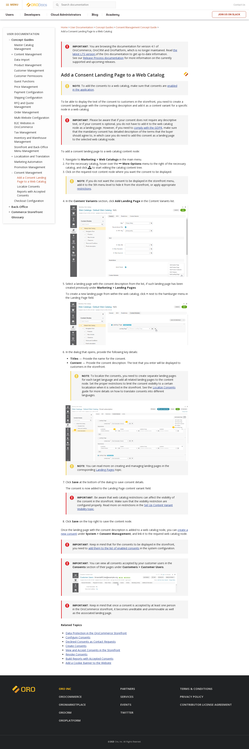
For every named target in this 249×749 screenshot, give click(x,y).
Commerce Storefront (25, 212)
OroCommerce (70, 697)
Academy (112, 15)
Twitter (126, 712)
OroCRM (65, 712)
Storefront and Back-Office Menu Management (31, 149)
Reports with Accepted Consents (31, 193)
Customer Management (29, 70)
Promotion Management (29, 167)
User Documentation (81, 27)
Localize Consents (28, 186)
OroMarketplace (72, 704)
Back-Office (18, 207)
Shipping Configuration (28, 97)
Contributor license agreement (206, 704)
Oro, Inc (118, 741)
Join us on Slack (229, 14)
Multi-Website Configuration (31, 117)
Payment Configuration (28, 92)
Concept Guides (104, 27)
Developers (32, 15)
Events (125, 704)
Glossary (17, 217)
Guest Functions (24, 81)
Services (126, 697)
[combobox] (84, 5)
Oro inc (65, 689)
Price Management (26, 87)
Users (10, 15)
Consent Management (27, 173)
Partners (127, 689)
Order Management (26, 112)
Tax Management (25, 132)
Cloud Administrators (66, 15)
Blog (95, 15)
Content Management (27, 54)
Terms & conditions (196, 689)
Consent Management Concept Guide (136, 27)
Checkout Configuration (29, 201)
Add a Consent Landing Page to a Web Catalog (31, 179)
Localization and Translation (31, 156)
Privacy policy (191, 697)
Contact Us (239, 4)
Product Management (28, 65)
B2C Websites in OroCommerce (24, 125)
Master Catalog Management (23, 47)
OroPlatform (70, 720)
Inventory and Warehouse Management (30, 139)
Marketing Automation (28, 162)
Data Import (22, 59)
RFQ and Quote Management (24, 105)
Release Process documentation (103, 58)
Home (64, 27)
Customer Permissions (28, 76)
